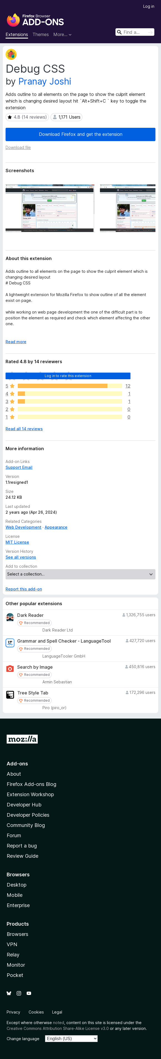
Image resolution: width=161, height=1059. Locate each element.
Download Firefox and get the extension (80, 134)
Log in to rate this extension (68, 376)
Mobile (14, 895)
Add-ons (17, 764)
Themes (40, 34)
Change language (23, 1038)
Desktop (16, 885)
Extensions (17, 34)
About (14, 774)
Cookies (36, 1012)
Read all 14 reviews (24, 428)
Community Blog (26, 825)
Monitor (16, 965)
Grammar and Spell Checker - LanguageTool (64, 641)
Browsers (17, 934)
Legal (57, 1012)
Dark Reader (30, 615)
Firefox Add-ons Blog (31, 784)
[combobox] (134, 32)
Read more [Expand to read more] (16, 341)
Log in (148, 6)
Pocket (15, 975)
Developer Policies (28, 815)
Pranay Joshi (44, 81)
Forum (14, 835)
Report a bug (22, 846)
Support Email (19, 467)
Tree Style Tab (32, 693)
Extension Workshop (30, 794)
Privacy (13, 1012)
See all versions (21, 557)
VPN (12, 944)
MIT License (17, 542)
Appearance (56, 527)
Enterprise (18, 905)
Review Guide (22, 856)
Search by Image (35, 667)
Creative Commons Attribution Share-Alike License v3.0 (58, 1028)
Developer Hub (24, 805)
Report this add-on (24, 589)
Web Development (23, 527)
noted (58, 1022)
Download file (18, 147)
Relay (13, 955)
